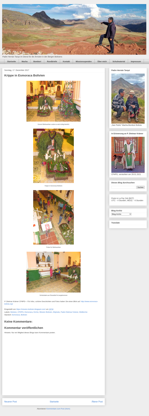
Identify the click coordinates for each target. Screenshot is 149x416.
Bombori (37, 61)
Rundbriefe (52, 61)
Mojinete (56, 312)
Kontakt (66, 61)
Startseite (11, 61)
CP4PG (21, 312)
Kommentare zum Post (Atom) (58, 409)
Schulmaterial (119, 61)
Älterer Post (97, 401)
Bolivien (14, 312)
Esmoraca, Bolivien (19, 315)
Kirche (35, 312)
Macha (25, 61)
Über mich (102, 61)
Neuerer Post (10, 401)
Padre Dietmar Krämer (69, 312)
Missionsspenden (84, 61)
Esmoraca (29, 312)
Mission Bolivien (45, 312)
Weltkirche (83, 312)
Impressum (136, 61)
